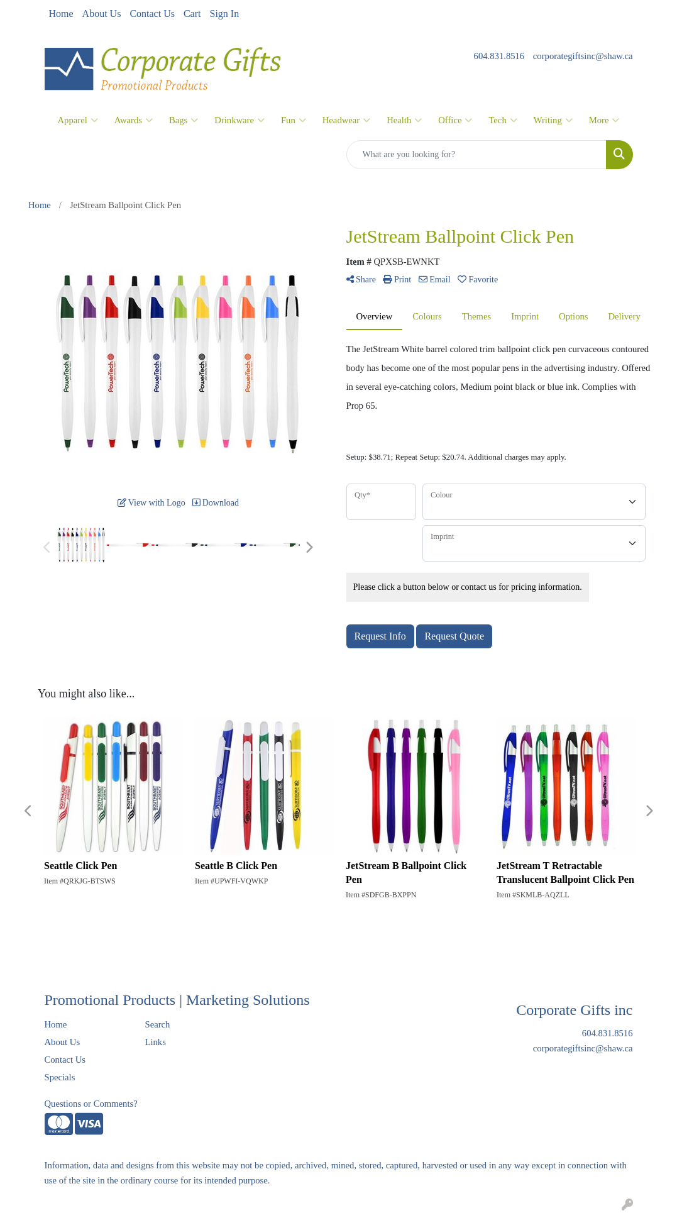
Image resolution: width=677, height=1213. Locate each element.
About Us (101, 13)
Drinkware (239, 120)
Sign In (224, 13)
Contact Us (152, 13)
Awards (133, 120)
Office (455, 120)
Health (404, 120)
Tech (502, 120)
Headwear (346, 120)
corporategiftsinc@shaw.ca (583, 56)
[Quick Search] (476, 154)
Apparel (78, 120)
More (604, 120)
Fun (293, 120)
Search (157, 1024)
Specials (60, 1077)
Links (155, 1042)
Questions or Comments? (91, 1104)
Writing (553, 120)
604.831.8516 (499, 56)
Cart (192, 13)
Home (61, 13)
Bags (183, 120)
